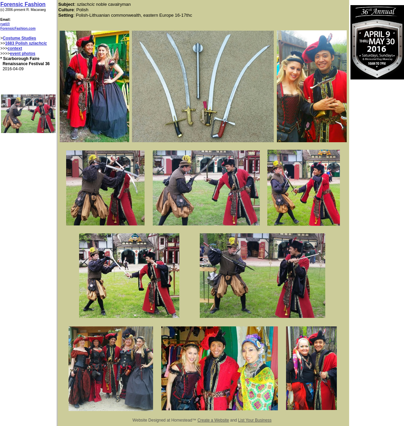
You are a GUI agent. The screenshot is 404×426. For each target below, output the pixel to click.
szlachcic (38, 43)
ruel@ (5, 24)
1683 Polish (17, 43)
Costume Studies (19, 38)
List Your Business (254, 420)
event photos (22, 53)
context (15, 48)
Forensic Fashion (22, 4)
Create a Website (213, 420)
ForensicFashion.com (17, 28)
